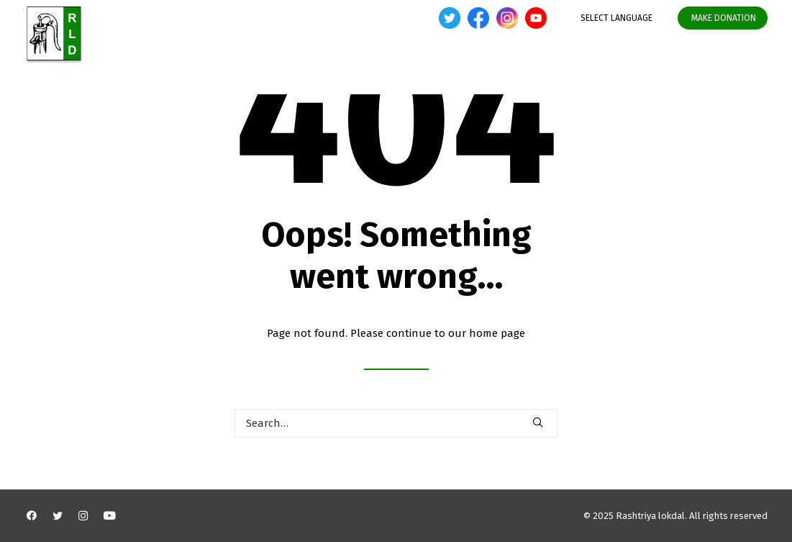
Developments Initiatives (417, 57)
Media (705, 57)
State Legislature (541, 57)
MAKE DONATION (723, 18)
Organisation (637, 57)
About (321, 57)
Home (273, 57)
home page (497, 333)
